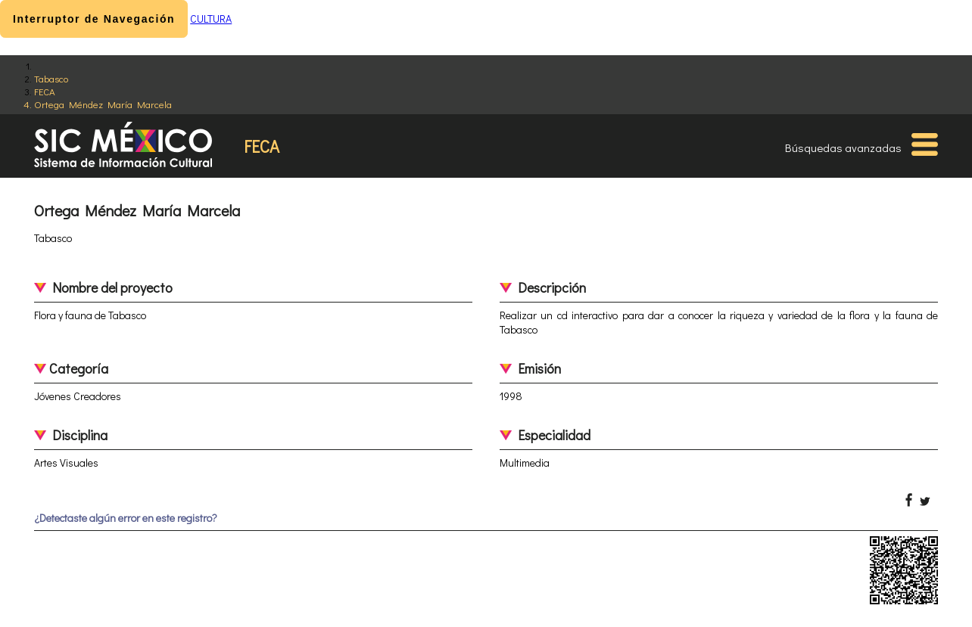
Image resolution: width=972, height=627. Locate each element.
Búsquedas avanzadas (843, 147)
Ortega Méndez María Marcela (103, 104)
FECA (44, 91)
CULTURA (211, 18)
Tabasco (51, 78)
